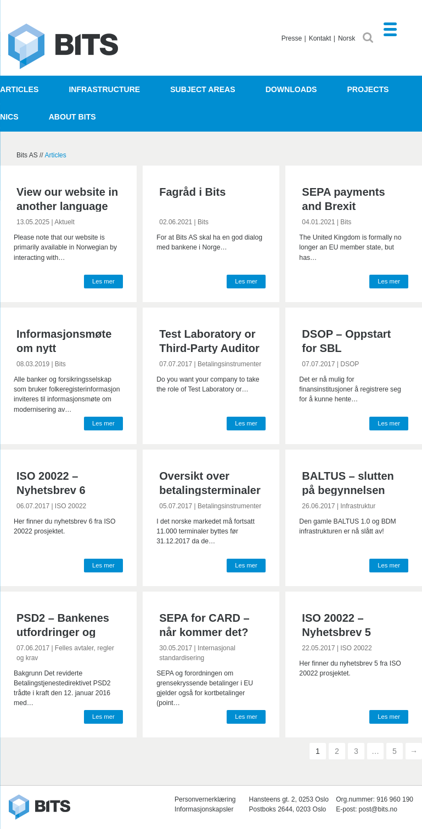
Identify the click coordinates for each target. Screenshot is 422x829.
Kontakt (320, 38)
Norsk (346, 38)
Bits (203, 222)
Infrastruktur (357, 506)
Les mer (103, 281)
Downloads (291, 89)
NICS (9, 116)
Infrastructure (104, 89)
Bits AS (63, 46)
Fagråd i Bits (192, 192)
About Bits (72, 116)
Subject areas (202, 89)
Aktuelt (64, 222)
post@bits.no (378, 809)
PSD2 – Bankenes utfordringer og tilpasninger (62, 632)
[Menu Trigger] (390, 29)
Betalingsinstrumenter (229, 364)
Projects (368, 89)
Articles (19, 89)
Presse (292, 38)
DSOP (349, 364)
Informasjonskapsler (204, 809)
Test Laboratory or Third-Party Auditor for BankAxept (209, 348)
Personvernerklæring (205, 799)
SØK (368, 37)
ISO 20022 (70, 506)
